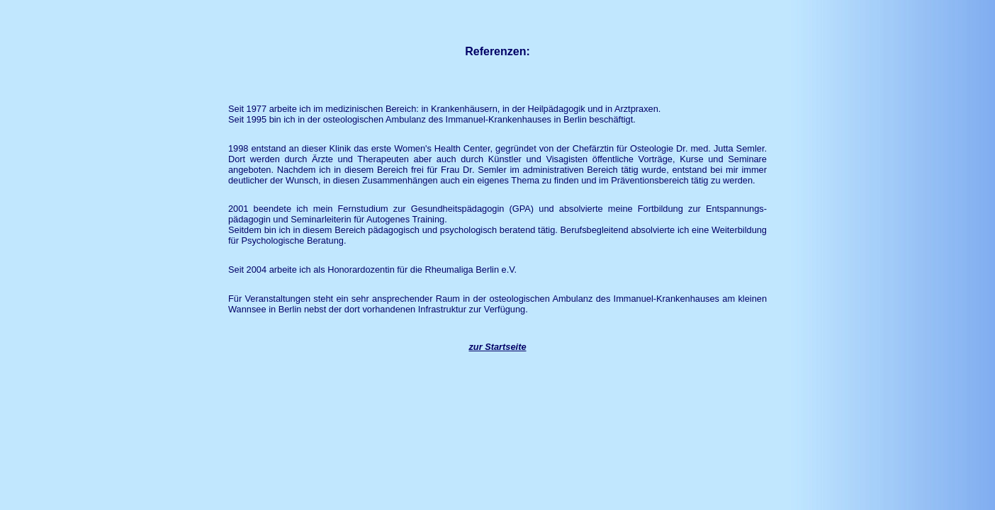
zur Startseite (497, 346)
